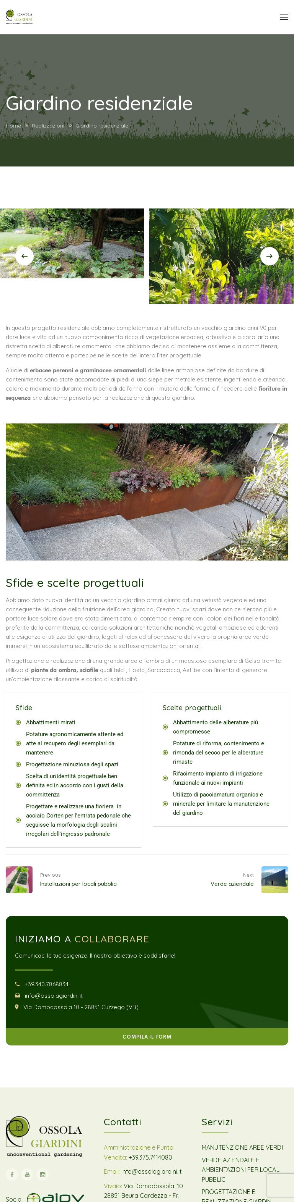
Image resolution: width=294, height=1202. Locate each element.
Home (13, 125)
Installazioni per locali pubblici (79, 883)
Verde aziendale (232, 883)
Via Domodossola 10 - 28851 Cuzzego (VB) (81, 1007)
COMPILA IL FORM (147, 1037)
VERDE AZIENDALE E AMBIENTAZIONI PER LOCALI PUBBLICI (241, 1169)
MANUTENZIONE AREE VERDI (242, 1147)
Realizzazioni (48, 125)
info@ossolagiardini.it (54, 995)
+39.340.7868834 (46, 984)
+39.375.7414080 (150, 1157)
